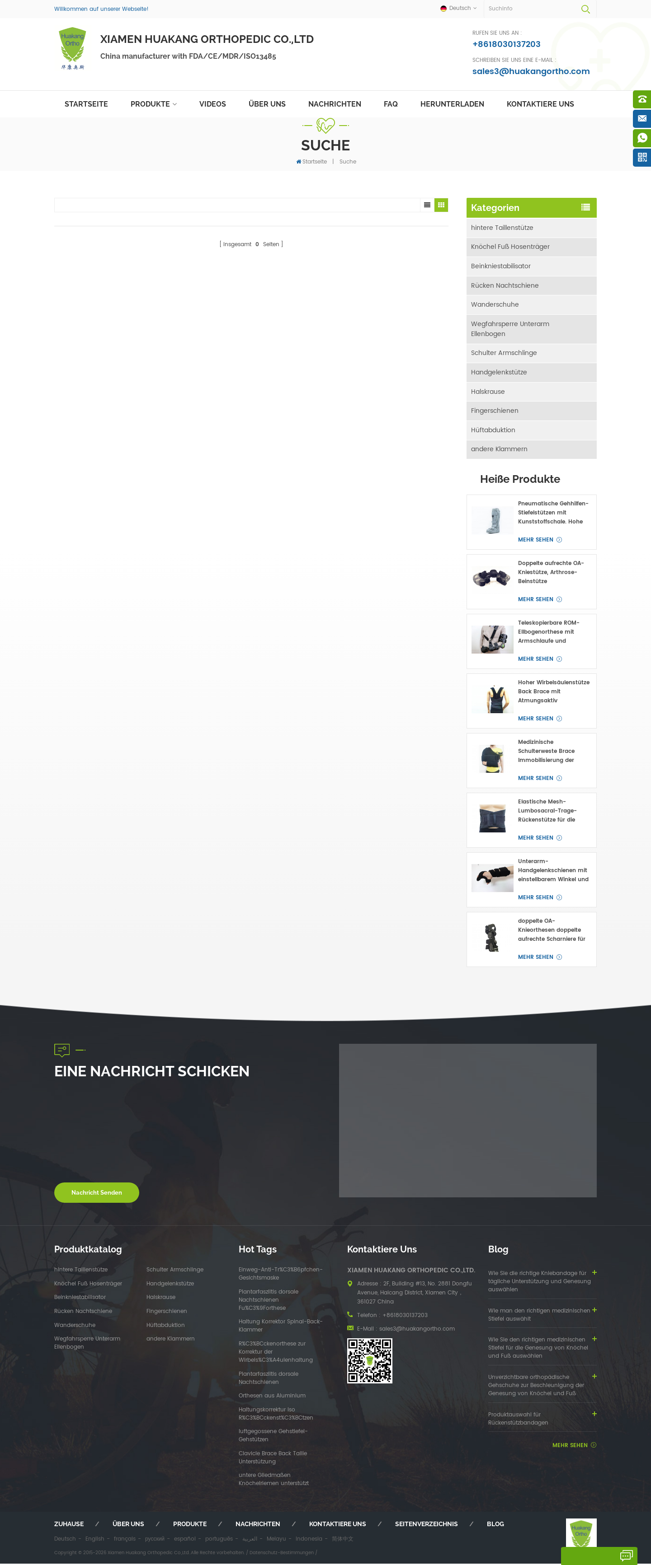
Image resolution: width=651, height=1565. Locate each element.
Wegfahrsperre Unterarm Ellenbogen (510, 329)
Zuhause (69, 1525)
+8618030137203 (506, 44)
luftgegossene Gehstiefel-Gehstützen (273, 1438)
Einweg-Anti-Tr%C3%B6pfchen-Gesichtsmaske (281, 1276)
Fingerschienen (495, 412)
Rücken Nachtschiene (505, 285)
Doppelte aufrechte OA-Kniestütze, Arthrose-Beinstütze (551, 574)
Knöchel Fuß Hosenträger (510, 247)
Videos (212, 104)
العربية (249, 1541)
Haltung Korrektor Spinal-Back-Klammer (281, 1328)
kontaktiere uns (540, 104)
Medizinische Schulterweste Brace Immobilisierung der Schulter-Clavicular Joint (552, 753)
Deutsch (65, 1541)
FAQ (391, 104)
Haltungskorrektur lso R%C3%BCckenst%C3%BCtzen (276, 1415)
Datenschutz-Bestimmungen (282, 1554)
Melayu (276, 1541)
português (219, 1541)
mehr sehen (535, 541)
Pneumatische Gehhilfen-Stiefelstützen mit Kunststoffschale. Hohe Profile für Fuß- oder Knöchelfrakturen (553, 514)
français (125, 1541)
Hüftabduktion (493, 431)
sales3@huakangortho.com (531, 71)
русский (155, 1541)
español (185, 1541)
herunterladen (452, 104)
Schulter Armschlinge (504, 354)
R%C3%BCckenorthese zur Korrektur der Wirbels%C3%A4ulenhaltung (276, 1353)
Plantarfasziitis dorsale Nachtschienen (268, 1380)
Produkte (150, 104)
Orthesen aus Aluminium (272, 1398)
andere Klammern (499, 451)
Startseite (86, 104)
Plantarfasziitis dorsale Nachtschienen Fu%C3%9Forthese (268, 1301)
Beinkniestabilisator (501, 266)
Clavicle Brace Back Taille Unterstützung (273, 1459)
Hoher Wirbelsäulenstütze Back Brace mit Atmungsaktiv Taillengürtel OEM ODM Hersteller (554, 693)
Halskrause (488, 393)
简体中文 (343, 1541)
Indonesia (309, 1541)
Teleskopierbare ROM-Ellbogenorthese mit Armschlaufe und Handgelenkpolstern (549, 634)
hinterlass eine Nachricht (590, 1558)
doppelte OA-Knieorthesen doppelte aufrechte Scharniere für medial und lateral (551, 932)
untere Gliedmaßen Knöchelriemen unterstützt (274, 1481)
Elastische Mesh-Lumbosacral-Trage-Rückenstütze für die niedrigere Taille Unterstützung (547, 813)
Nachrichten (334, 104)
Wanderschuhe (495, 305)
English (94, 1541)
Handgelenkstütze (499, 373)
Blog (495, 1525)
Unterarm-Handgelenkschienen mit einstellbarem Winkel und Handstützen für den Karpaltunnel (553, 872)
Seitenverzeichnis (426, 1525)
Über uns (267, 104)
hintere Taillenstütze (502, 227)
